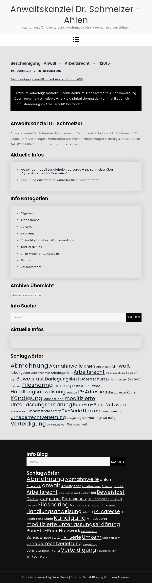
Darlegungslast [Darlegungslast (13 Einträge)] (62, 379)
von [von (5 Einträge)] (63, 424)
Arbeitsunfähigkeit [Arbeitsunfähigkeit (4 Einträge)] (116, 373)
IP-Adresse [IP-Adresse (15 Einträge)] (91, 392)
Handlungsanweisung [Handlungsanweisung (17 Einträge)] (38, 391)
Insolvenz (27, 233)
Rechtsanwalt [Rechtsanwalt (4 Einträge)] (18, 411)
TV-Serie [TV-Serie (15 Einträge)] (72, 411)
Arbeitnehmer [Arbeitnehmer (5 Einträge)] (40, 373)
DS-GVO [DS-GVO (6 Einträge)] (134, 379)
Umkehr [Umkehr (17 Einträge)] (92, 410)
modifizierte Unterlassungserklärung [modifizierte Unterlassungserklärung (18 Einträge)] (52, 401)
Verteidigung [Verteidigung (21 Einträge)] (28, 423)
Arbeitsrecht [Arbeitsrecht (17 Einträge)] (89, 372)
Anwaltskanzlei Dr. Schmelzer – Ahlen (76, 14)
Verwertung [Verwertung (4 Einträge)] (53, 424)
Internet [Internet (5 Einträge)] (71, 392)
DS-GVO (26, 227)
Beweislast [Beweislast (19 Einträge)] (30, 378)
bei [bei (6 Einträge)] (12, 379)
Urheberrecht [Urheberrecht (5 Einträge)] (112, 411)
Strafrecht (27, 260)
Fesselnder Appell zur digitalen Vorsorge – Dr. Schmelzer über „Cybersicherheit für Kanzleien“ (66, 171)
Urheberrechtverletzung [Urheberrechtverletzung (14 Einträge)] (38, 417)
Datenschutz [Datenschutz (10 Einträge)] (92, 379)
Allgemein (27, 213)
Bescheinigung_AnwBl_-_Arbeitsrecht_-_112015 (46, 79)
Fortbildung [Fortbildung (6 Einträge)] (62, 386)
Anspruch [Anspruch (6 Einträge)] (103, 367)
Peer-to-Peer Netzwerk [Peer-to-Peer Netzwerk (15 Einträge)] (100, 404)
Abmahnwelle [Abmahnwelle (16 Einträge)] (66, 366)
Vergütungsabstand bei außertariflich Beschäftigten (59, 180)
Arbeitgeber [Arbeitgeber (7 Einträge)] (20, 373)
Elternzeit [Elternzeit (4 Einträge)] (15, 386)
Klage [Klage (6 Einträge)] (131, 392)
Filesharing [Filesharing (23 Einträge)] (37, 385)
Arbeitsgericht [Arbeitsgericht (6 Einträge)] (62, 373)
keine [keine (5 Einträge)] (122, 392)
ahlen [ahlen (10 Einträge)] (89, 366)
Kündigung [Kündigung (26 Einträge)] (26, 398)
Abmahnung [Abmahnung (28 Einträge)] (29, 365)
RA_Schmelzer (21, 71)
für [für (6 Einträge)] (87, 386)
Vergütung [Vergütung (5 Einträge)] (74, 418)
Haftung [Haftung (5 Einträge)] (95, 386)
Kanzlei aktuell (31, 247)
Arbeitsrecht (29, 220)
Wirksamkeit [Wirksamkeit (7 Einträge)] (77, 424)
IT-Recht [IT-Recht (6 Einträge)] (111, 392)
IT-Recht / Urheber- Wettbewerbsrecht (49, 240)
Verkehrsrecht (30, 267)
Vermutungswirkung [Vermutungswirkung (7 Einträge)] (99, 418)
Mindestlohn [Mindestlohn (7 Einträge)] (53, 399)
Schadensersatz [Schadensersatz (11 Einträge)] (44, 411)
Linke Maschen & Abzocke (39, 254)
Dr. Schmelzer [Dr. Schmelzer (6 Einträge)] (116, 379)
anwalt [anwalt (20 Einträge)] (121, 365)
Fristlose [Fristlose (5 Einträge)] (78, 386)
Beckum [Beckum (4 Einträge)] (132, 373)
